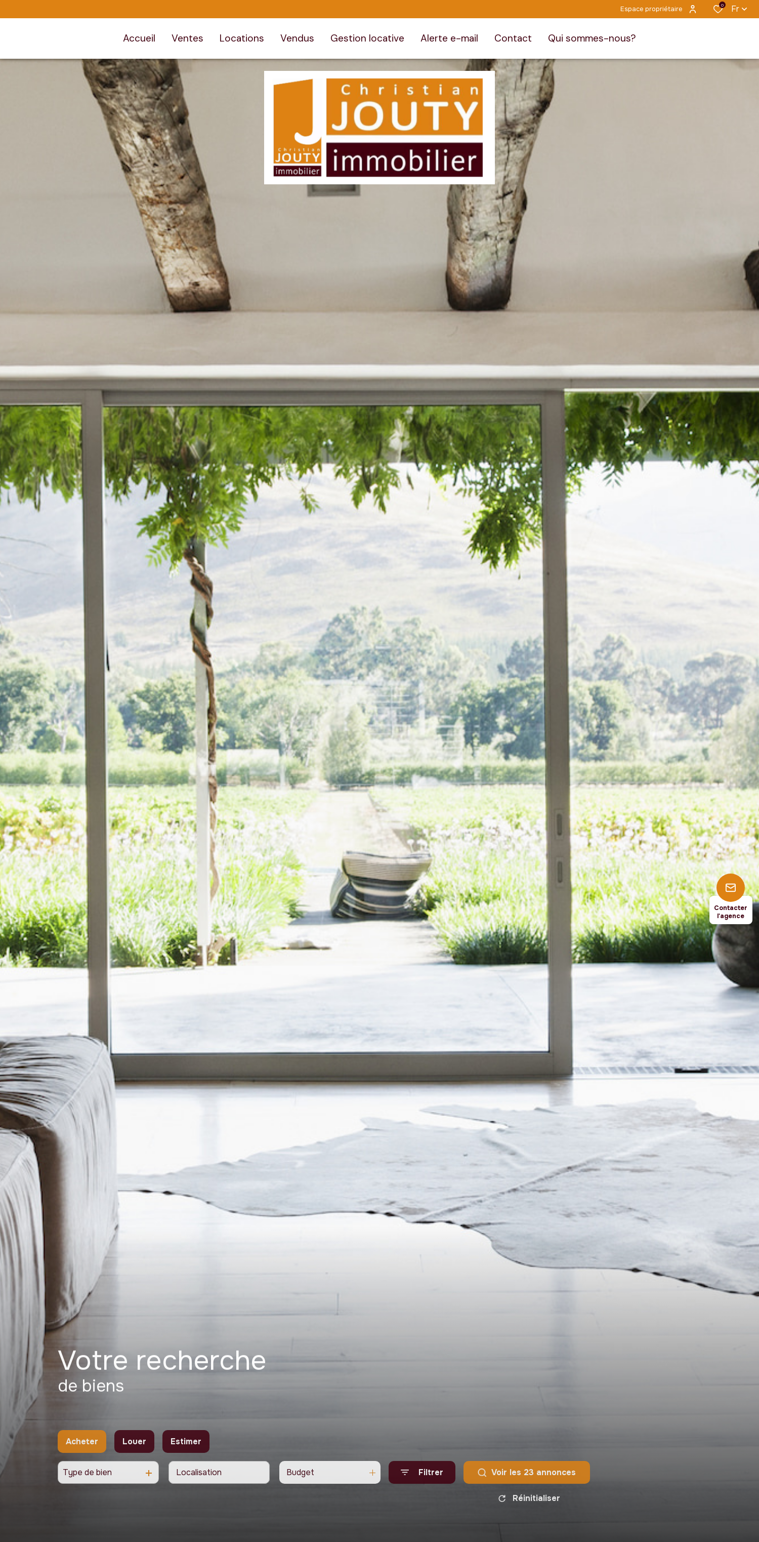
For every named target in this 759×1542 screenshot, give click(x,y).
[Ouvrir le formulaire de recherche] (422, 1482)
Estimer (186, 1451)
